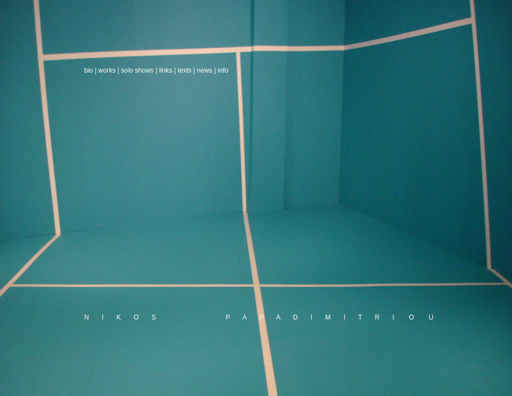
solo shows (137, 70)
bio (88, 70)
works (106, 70)
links (165, 70)
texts (184, 70)
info (223, 70)
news (204, 70)
